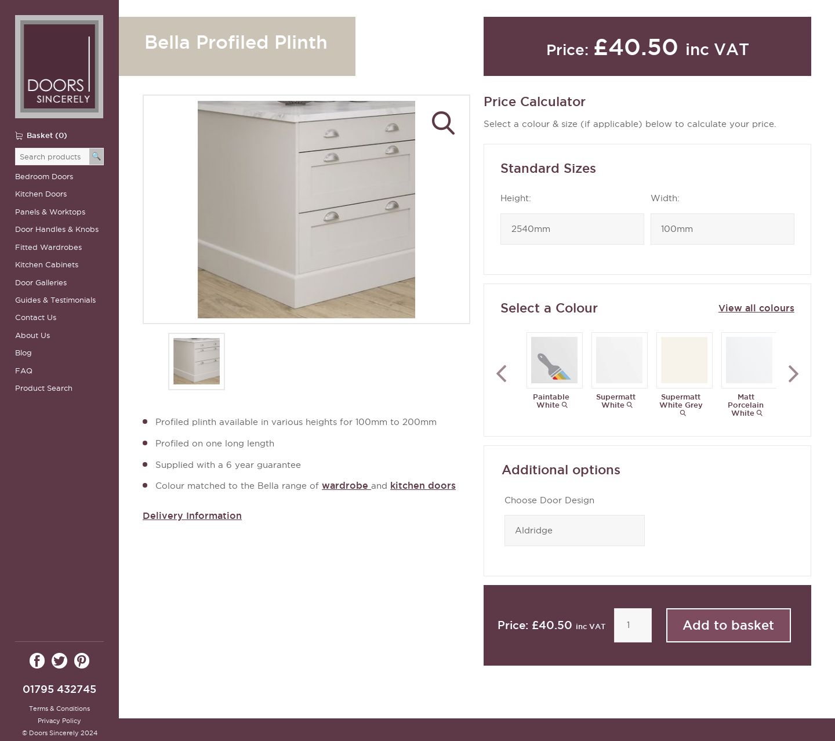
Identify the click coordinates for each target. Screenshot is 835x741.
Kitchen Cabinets (46, 264)
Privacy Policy (59, 720)
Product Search (43, 388)
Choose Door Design (549, 500)
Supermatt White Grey (681, 401)
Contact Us (35, 317)
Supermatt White (616, 401)
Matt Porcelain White (746, 405)
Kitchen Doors (41, 194)
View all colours (756, 308)
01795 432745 (59, 689)
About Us (32, 335)
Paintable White (551, 401)
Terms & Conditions (59, 708)
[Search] (96, 156)
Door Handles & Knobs (57, 229)
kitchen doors (423, 485)
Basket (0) (47, 135)
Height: (515, 198)
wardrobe (346, 485)
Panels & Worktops (50, 212)
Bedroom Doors (44, 176)
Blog (23, 353)
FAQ (23, 371)
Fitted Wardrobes (48, 247)
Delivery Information (192, 515)
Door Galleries (41, 282)
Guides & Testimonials (55, 300)
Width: (665, 198)
